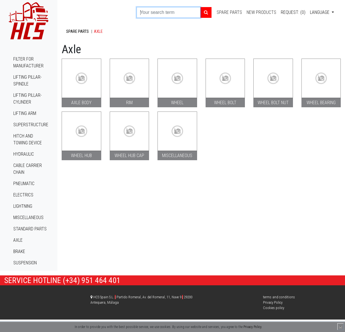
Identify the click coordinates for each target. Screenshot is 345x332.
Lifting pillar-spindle (27, 80)
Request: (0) (293, 12)
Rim (129, 102)
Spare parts (229, 12)
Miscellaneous (28, 217)
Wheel (177, 102)
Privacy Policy (252, 327)
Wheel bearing (321, 102)
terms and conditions (279, 297)
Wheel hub (81, 155)
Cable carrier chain (27, 169)
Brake (19, 251)
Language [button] (320, 12)
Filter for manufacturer (28, 62)
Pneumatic (23, 183)
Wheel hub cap (129, 155)
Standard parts (30, 229)
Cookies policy (273, 308)
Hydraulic (23, 154)
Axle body (81, 102)
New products (261, 12)
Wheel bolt (225, 102)
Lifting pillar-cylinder (27, 99)
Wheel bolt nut (273, 102)
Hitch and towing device (27, 139)
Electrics (23, 195)
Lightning (22, 206)
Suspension (25, 262)
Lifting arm (24, 113)
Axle (18, 240)
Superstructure (30, 124)
